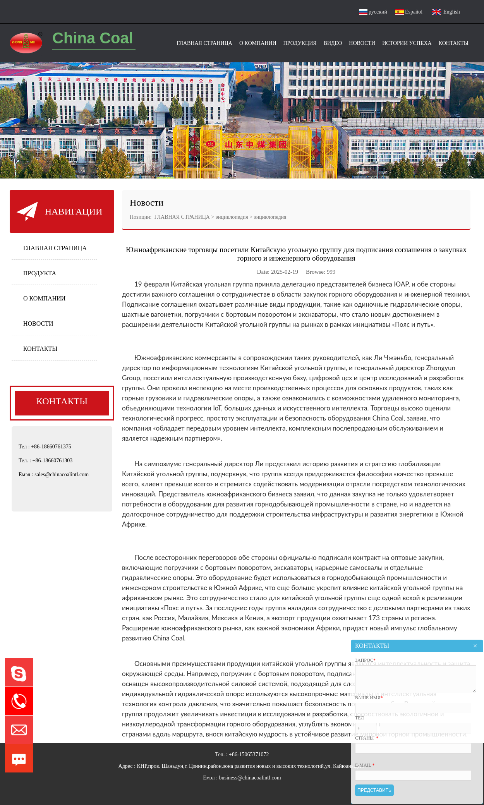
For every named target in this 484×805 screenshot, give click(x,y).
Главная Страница (204, 43)
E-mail (365, 765)
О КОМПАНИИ (44, 298)
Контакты (454, 43)
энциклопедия (232, 217)
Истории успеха (407, 43)
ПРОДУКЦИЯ (300, 43)
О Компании (257, 43)
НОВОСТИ (38, 323)
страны (366, 738)
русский (378, 12)
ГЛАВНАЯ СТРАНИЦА (55, 248)
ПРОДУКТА (39, 273)
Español (413, 12)
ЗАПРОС (365, 655)
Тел (359, 718)
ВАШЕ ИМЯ (369, 697)
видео (333, 43)
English (451, 12)
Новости (362, 43)
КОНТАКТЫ (40, 348)
